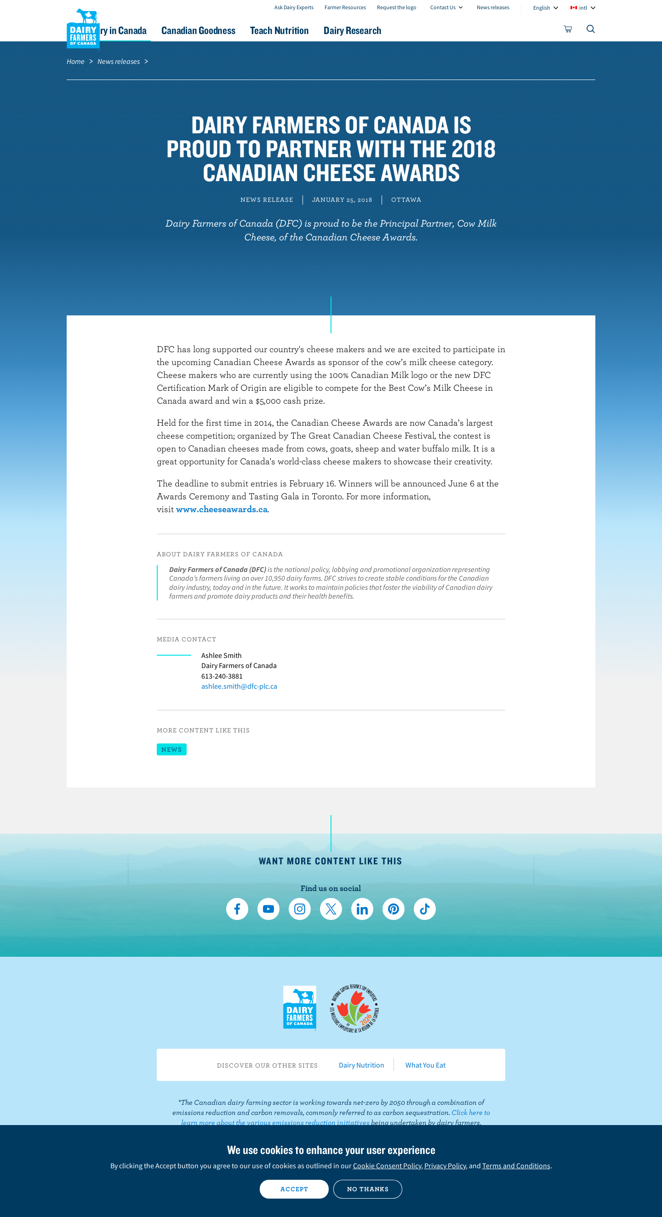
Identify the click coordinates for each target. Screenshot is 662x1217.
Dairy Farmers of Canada (83, 28)
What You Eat (425, 1064)
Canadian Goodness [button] (244, 30)
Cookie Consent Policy (387, 1165)
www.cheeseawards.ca (222, 508)
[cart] (568, 30)
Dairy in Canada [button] (153, 30)
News (171, 749)
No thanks (368, 1189)
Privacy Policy (445, 1165)
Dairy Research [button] (417, 30)
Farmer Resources (345, 7)
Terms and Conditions (516, 1165)
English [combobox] (541, 7)
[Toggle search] (591, 30)
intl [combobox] (583, 7)
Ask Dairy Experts (294, 7)
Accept (294, 1189)
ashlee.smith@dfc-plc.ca (239, 686)
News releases (493, 7)
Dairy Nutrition (361, 1064)
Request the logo (397, 7)
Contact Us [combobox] (443, 7)
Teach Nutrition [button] (334, 30)
